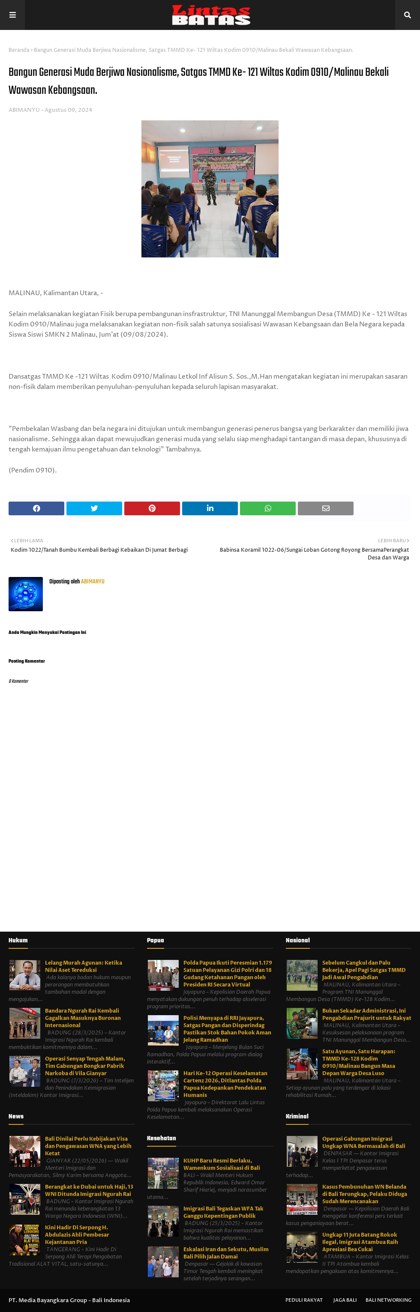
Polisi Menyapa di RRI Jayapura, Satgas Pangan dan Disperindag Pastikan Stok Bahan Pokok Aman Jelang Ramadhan (227, 1029)
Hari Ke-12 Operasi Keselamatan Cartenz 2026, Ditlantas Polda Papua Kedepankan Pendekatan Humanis (225, 1084)
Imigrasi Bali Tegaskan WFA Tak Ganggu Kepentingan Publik (223, 1212)
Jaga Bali (345, 1300)
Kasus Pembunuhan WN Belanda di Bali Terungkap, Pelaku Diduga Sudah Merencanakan (364, 1194)
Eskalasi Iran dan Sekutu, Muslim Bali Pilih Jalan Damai (226, 1253)
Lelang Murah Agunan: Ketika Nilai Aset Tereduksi (83, 966)
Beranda (19, 50)
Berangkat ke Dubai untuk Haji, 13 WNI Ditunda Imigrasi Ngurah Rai (89, 1190)
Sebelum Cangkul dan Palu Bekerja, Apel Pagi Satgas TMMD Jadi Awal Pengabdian (364, 970)
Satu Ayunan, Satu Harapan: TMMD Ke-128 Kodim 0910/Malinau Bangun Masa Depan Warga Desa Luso (359, 1062)
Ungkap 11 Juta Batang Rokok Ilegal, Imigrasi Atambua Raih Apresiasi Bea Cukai (360, 1242)
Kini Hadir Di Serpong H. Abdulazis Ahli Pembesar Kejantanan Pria (77, 1235)
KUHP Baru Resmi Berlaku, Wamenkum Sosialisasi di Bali (221, 1164)
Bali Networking (388, 1300)
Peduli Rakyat (304, 1300)
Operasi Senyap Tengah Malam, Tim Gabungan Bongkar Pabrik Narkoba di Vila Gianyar (85, 1066)
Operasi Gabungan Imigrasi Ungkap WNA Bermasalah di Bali (363, 1143)
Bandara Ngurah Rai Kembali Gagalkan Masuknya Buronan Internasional (83, 1018)
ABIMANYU (24, 110)
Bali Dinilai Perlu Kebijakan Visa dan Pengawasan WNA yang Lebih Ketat (88, 1146)
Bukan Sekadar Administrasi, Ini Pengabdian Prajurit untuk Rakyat (366, 1014)
